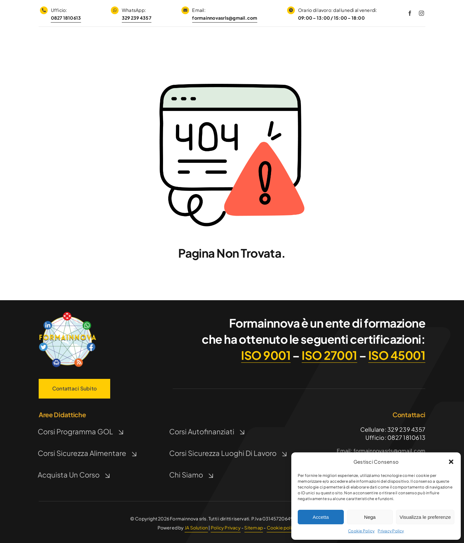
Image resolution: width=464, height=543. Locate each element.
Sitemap (253, 527)
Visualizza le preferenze (425, 517)
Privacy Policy (391, 530)
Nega (370, 517)
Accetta (321, 517)
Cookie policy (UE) (287, 527)
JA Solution (196, 527)
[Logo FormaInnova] (68, 313)
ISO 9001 (266, 355)
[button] (451, 462)
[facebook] (409, 13)
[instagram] (421, 13)
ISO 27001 (329, 355)
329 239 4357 (136, 18)
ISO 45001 (396, 355)
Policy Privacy (226, 527)
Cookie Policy (361, 530)
